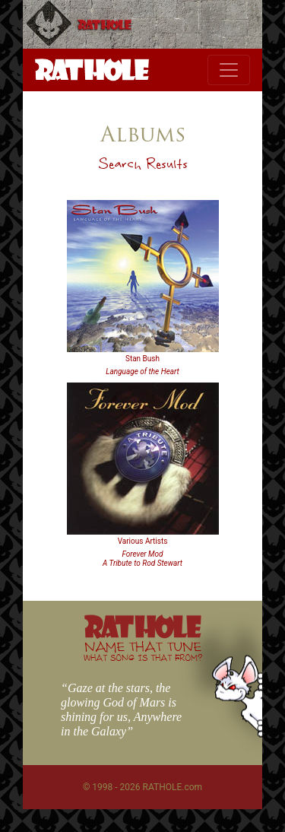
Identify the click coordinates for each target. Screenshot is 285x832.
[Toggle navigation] (228, 70)
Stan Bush (142, 358)
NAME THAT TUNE (143, 650)
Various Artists (143, 541)
